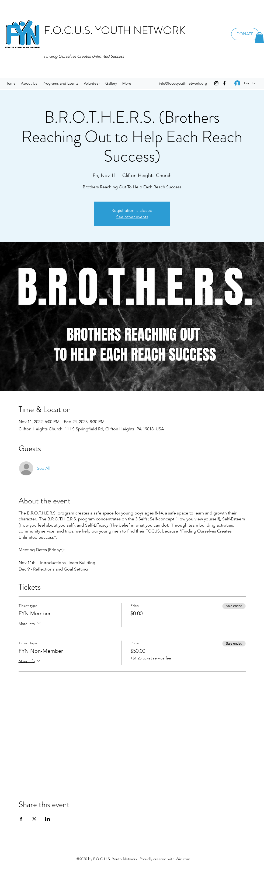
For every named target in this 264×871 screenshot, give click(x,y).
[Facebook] (224, 83)
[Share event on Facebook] (21, 819)
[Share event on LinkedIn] (47, 819)
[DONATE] (245, 34)
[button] (259, 37)
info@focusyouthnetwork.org (183, 83)
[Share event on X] (34, 819)
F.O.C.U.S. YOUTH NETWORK (114, 30)
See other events (132, 216)
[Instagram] (216, 83)
